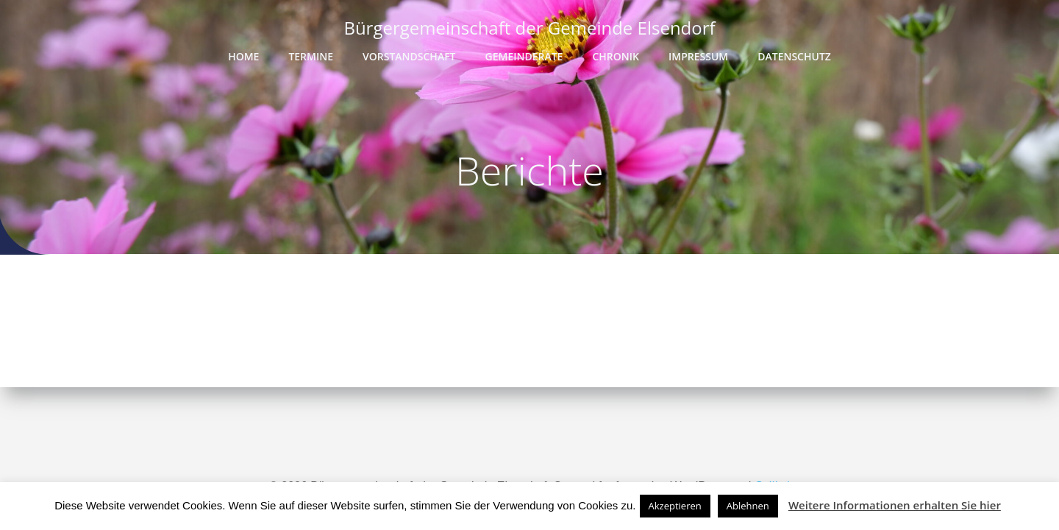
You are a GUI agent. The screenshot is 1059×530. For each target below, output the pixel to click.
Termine (310, 56)
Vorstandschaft (409, 56)
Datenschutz (794, 56)
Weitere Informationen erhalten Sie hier (894, 505)
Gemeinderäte (524, 56)
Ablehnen (748, 505)
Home (243, 56)
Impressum (698, 56)
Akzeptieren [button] (675, 505)
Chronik (615, 56)
